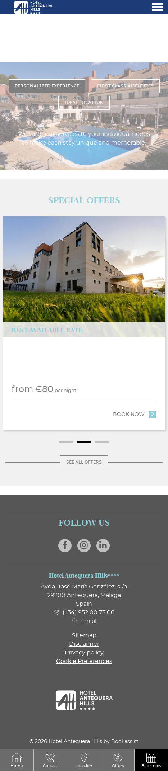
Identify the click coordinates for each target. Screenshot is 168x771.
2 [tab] (84, 442)
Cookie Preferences (84, 661)
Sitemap (84, 635)
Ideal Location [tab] (84, 102)
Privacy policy (84, 653)
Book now (134, 414)
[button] (151, 760)
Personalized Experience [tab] (47, 86)
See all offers (84, 462)
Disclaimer (84, 644)
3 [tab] (102, 442)
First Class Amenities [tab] (125, 86)
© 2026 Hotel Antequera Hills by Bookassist (84, 741)
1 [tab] (66, 442)
